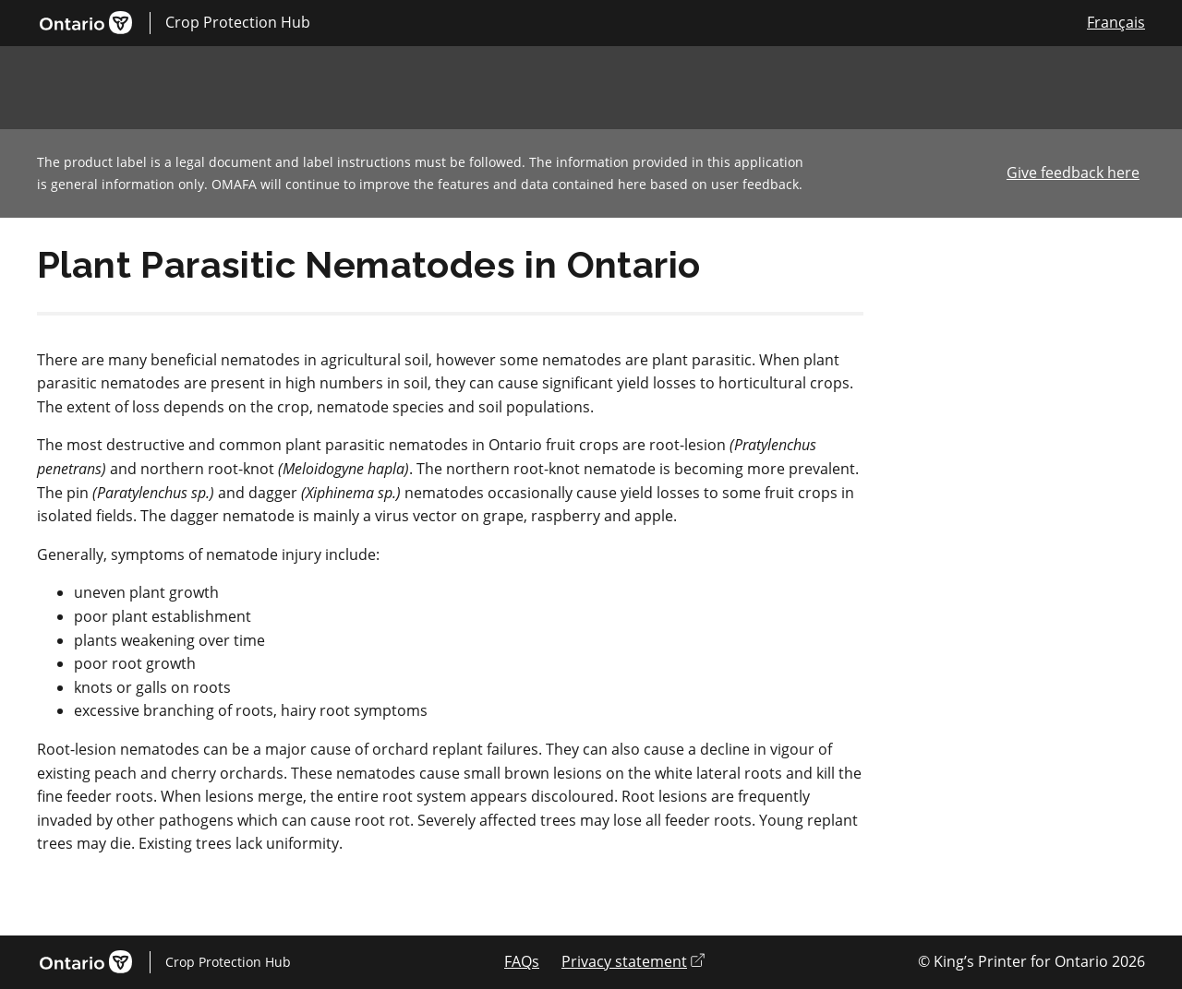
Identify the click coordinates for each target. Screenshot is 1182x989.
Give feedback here (1073, 172)
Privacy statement (633, 961)
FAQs (521, 961)
